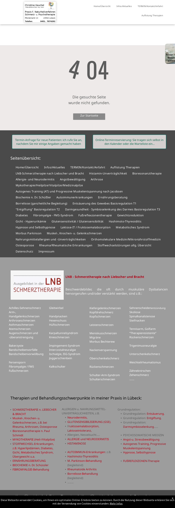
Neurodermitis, (77, 417)
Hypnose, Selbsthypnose (139, 452)
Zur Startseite (89, 115)
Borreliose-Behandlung (82, 474)
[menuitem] (102, 6)
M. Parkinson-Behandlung (84, 461)
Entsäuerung (155, 414)
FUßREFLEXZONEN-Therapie (141, 461)
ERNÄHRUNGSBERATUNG (29, 461)
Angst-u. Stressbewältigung (141, 439)
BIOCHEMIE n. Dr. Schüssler (31, 465)
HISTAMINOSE (76, 443)
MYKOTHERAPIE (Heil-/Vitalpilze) (34, 439)
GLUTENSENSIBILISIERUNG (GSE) (88, 422)
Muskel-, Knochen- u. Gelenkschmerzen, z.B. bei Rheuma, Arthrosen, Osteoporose (35, 422)
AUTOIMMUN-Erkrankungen (86, 452)
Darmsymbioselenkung (138, 427)
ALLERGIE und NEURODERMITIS (88, 439)
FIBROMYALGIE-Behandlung (31, 469)
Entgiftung (154, 418)
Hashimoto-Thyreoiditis (82, 456)
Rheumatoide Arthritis (82, 469)
